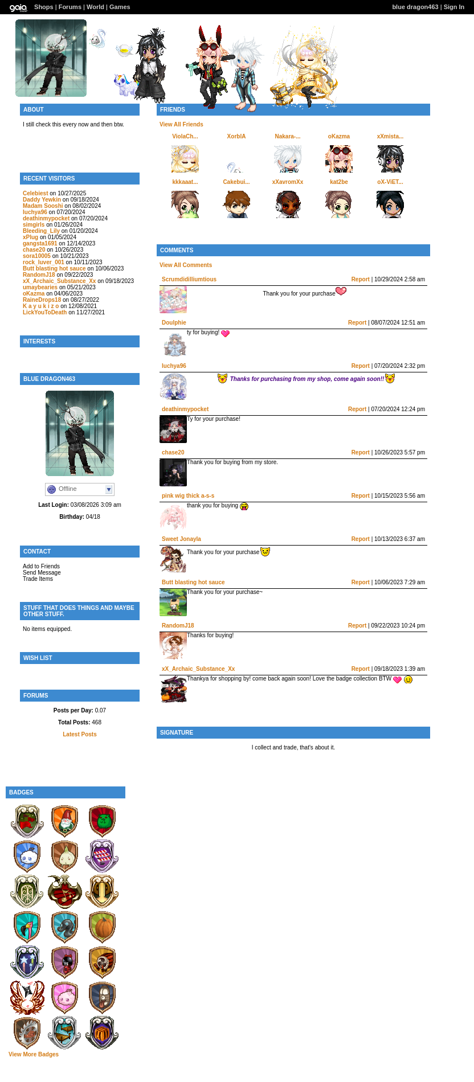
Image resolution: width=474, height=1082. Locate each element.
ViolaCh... (185, 136)
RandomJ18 (39, 275)
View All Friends (181, 124)
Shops (44, 6)
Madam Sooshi (43, 206)
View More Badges (34, 1054)
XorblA (236, 136)
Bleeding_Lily (41, 231)
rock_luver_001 (43, 262)
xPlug (30, 237)
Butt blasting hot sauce (54, 268)
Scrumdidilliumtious (189, 279)
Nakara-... (287, 136)
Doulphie (174, 322)
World (95, 6)
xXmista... (390, 136)
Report (361, 279)
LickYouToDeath (45, 312)
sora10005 (37, 256)
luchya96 (35, 212)
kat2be (339, 182)
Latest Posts (79, 734)
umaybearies (40, 287)
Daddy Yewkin (43, 199)
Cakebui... (236, 182)
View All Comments (186, 265)
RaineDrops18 (42, 300)
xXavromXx (287, 182)
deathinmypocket (46, 218)
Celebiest (35, 193)
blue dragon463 (415, 6)
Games (119, 6)
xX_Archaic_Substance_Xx (59, 281)
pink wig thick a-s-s (188, 496)
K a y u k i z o (41, 306)
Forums (70, 6)
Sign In (454, 6)
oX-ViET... (390, 182)
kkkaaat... (185, 182)
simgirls (33, 225)
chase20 (34, 250)
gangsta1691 (40, 243)
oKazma (33, 293)
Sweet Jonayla (181, 539)
